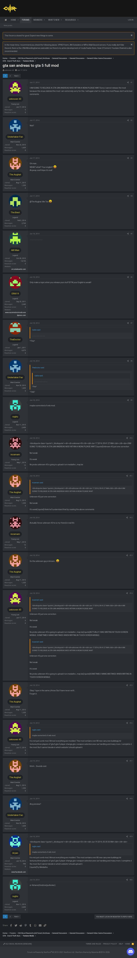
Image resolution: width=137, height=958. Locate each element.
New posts (8, 25)
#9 (131, 400)
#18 (131, 799)
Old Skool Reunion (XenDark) (17, 944)
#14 (131, 593)
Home (6, 20)
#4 (131, 196)
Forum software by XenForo (51, 952)
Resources (70, 20)
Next (16, 76)
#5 (131, 234)
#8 (131, 361)
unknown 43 (9, 70)
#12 (131, 518)
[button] (18, 20)
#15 (131, 685)
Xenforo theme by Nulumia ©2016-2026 (93, 952)
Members (37, 20)
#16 (131, 723)
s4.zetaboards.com (18, 269)
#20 (131, 880)
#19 (131, 836)
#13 (131, 555)
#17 (131, 761)
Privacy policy (110, 944)
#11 (131, 476)
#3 (131, 158)
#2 (131, 120)
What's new (53, 20)
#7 (131, 323)
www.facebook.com (18, 872)
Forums (25, 20)
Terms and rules (93, 944)
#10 (131, 438)
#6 (131, 277)
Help (121, 944)
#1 (131, 82)
